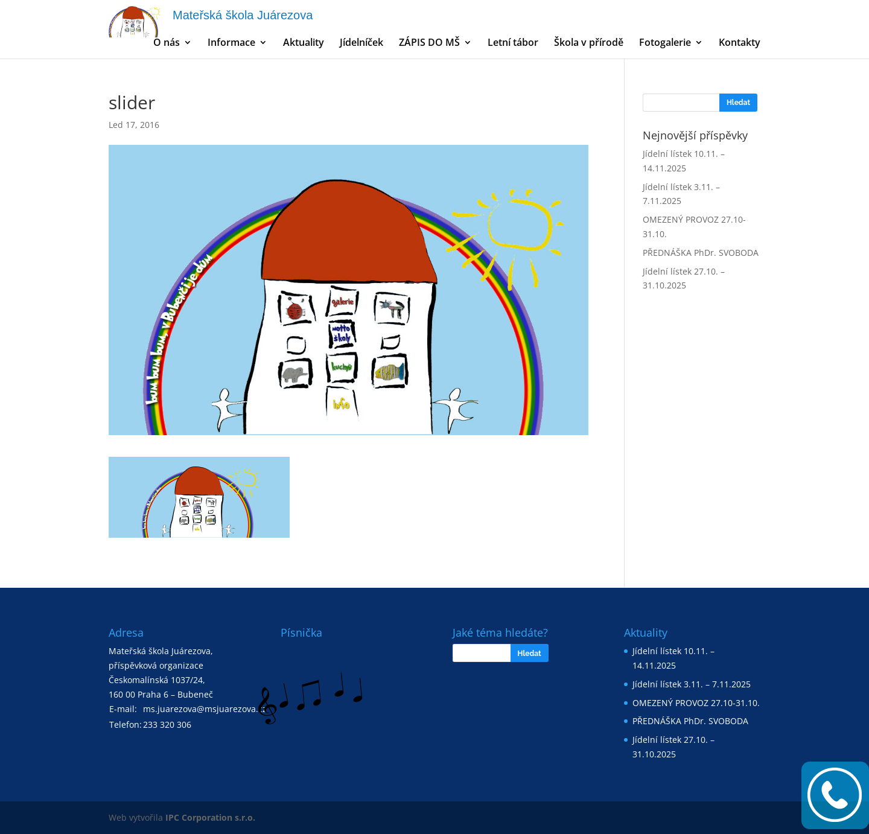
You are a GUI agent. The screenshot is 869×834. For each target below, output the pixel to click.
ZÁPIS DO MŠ (429, 43)
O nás (166, 43)
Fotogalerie (665, 43)
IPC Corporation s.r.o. (210, 817)
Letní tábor (513, 43)
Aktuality (303, 43)
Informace (231, 43)
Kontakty (739, 43)
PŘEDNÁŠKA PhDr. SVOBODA (701, 252)
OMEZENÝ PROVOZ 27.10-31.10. (696, 702)
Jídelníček (361, 43)
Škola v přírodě (588, 43)
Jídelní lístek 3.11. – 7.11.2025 (691, 684)
